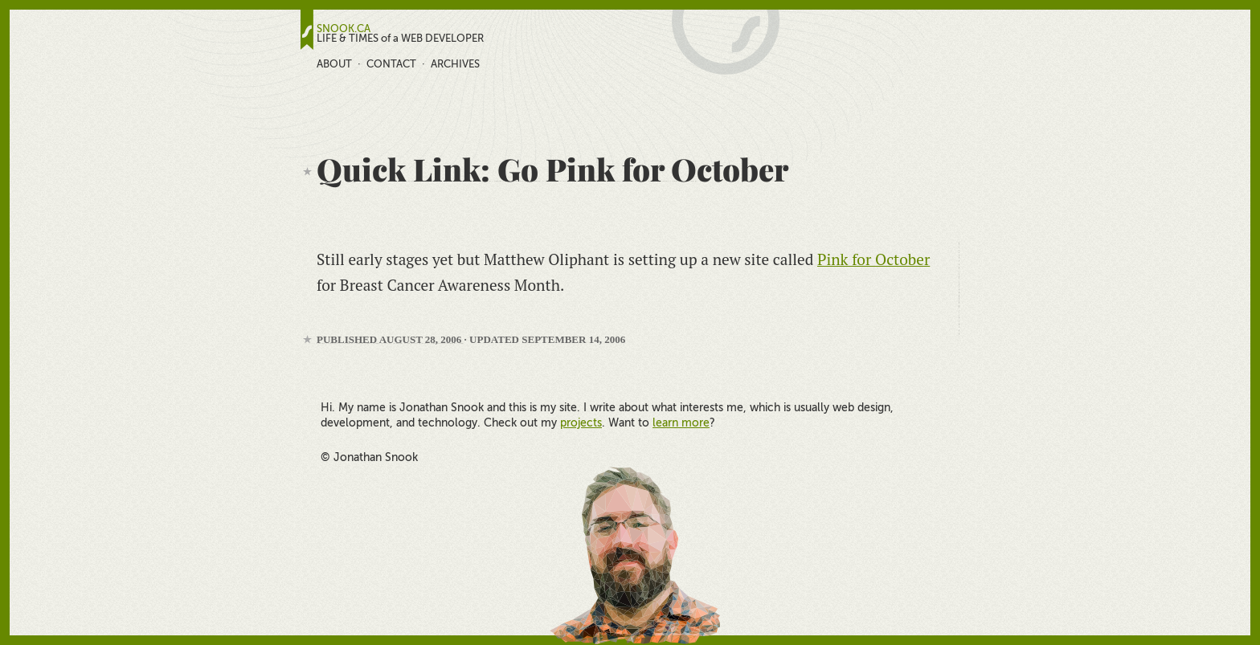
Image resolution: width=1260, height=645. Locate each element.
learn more (681, 422)
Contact (391, 64)
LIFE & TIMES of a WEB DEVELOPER (400, 38)
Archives (455, 64)
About (334, 64)
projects (581, 422)
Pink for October (873, 259)
